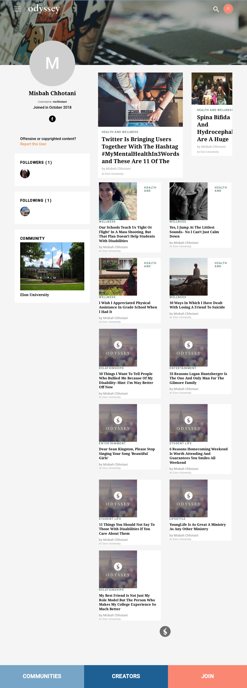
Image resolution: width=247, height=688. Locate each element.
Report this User (33, 144)
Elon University (34, 294)
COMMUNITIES (42, 676)
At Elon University (113, 173)
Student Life (181, 443)
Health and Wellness (120, 132)
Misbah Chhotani (118, 168)
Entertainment (183, 368)
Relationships (111, 368)
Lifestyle (178, 519)
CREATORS (126, 676)
